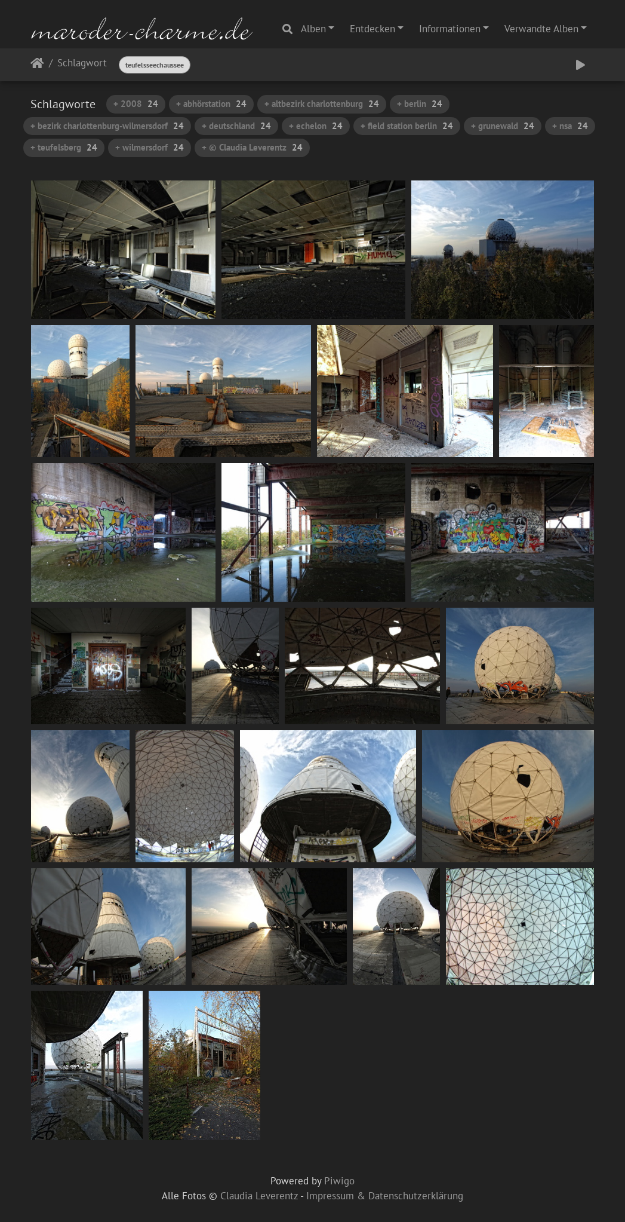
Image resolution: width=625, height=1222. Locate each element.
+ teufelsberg (63, 147)
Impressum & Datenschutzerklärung (384, 1195)
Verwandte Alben (541, 28)
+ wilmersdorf (149, 147)
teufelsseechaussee (154, 64)
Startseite (37, 65)
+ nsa (570, 125)
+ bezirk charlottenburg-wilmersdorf (107, 125)
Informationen (450, 28)
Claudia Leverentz (259, 1195)
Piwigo (339, 1180)
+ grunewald (502, 125)
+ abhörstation (211, 103)
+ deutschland (236, 125)
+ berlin (419, 103)
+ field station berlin (407, 125)
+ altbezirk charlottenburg (321, 103)
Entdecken (372, 28)
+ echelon (316, 125)
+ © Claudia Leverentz (252, 147)
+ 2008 (135, 103)
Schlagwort (82, 63)
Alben (313, 28)
